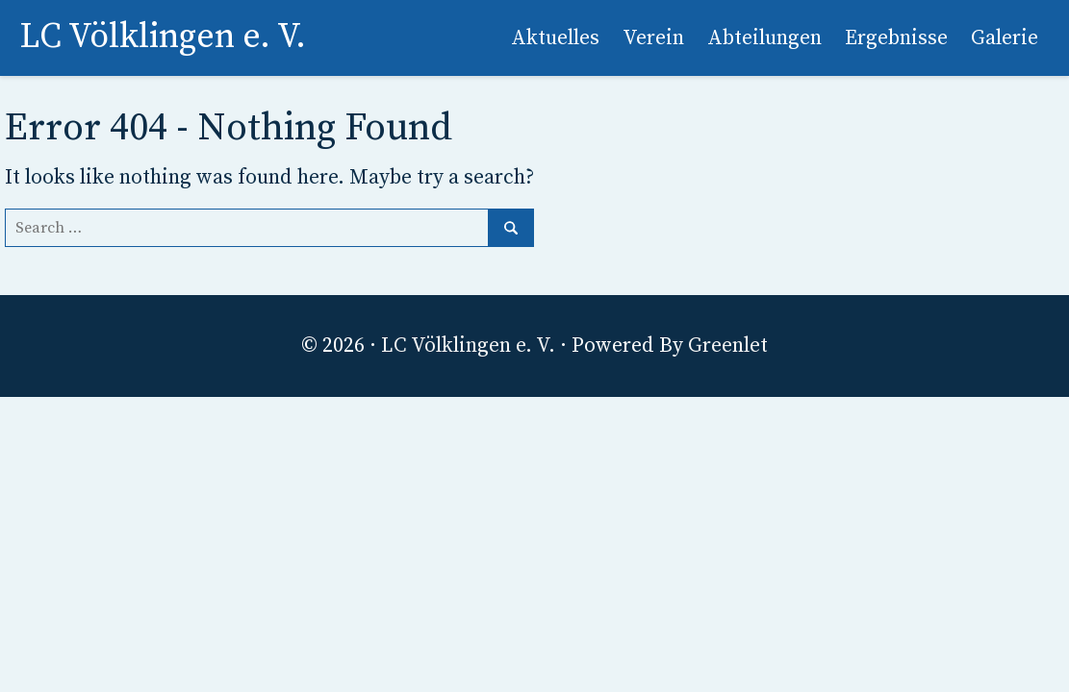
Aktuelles (555, 38)
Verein (653, 38)
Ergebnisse (896, 38)
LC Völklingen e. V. (468, 345)
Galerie (1004, 38)
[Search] (269, 228)
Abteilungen (764, 38)
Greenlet (728, 345)
